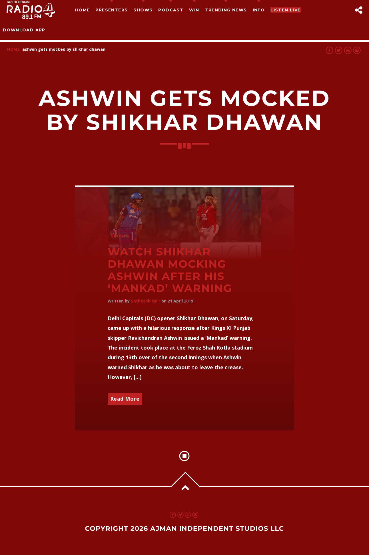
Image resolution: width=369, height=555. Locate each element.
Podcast (170, 10)
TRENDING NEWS (226, 10)
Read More (125, 398)
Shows (143, 10)
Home (82, 10)
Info (259, 10)
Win (194, 10)
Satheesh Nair (145, 301)
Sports (120, 236)
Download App (24, 30)
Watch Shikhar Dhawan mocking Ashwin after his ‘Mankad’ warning (170, 270)
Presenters (111, 10)
